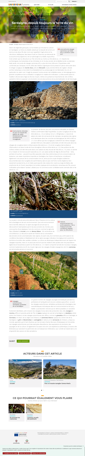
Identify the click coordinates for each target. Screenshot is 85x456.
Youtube (28, 1)
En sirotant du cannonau (15, 418)
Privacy (66, 432)
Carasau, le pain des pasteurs (32, 418)
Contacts (63, 434)
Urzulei (12, 383)
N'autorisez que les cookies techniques (74, 446)
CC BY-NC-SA (19, 215)
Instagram (23, 1)
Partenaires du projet (43, 432)
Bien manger (42, 17)
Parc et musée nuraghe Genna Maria (57, 383)
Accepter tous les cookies (10, 453)
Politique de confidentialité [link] (38, 453)
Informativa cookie (43, 434)
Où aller (50, 4)
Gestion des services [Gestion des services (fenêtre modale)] (24, 453)
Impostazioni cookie (55, 434)
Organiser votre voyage (69, 4)
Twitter (20, 1)
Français (74, 1)
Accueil (11, 44)
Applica (69, 1)
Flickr (25, 1)
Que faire (36, 4)
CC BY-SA (18, 124)
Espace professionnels (57, 432)
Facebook (18, 1)
